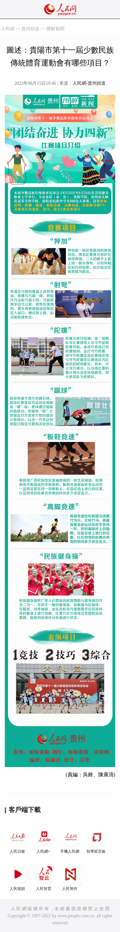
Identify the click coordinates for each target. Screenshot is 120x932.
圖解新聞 (55, 28)
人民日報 (18, 840)
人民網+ (44, 840)
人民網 (7, 28)
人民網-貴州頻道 (89, 83)
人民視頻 (18, 877)
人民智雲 (44, 877)
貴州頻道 (30, 28)
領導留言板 (96, 840)
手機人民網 (70, 840)
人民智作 (70, 877)
